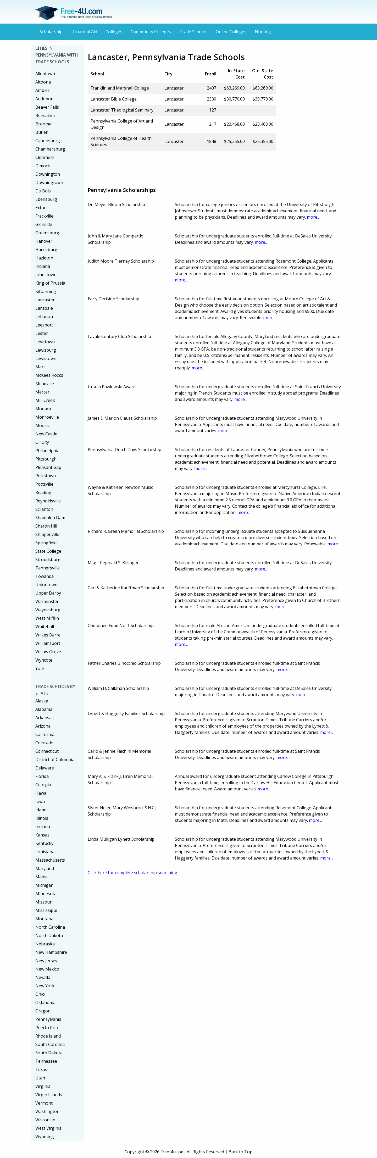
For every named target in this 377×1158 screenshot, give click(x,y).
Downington (47, 174)
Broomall (44, 124)
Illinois (41, 818)
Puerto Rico (46, 1027)
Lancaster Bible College (114, 99)
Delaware (44, 768)
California (44, 734)
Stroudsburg (47, 559)
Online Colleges (231, 32)
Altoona (43, 82)
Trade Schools (193, 32)
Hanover (43, 241)
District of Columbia (54, 759)
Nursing (263, 32)
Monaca (43, 409)
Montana (44, 919)
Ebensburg (46, 199)
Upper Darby (48, 593)
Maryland (44, 868)
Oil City (42, 442)
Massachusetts (50, 860)
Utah (40, 1078)
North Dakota (49, 935)
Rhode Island (48, 1036)
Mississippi (46, 910)
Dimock (42, 166)
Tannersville (47, 568)
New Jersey (46, 960)
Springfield (46, 543)
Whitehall (44, 626)
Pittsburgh (46, 459)
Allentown (45, 73)
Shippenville (47, 534)
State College (48, 551)
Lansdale (44, 308)
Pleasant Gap (48, 467)
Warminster (47, 601)
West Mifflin (47, 618)
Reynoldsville (48, 501)
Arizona (43, 726)
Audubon (44, 99)
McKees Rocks (49, 375)
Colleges (114, 32)
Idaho (41, 810)
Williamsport (47, 643)
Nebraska (45, 944)
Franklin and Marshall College (120, 88)
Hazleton (44, 258)
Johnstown (46, 275)
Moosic (42, 425)
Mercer (42, 392)
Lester (41, 333)
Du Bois (43, 191)
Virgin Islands (48, 1095)
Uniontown (46, 585)
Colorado (44, 743)
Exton (41, 207)
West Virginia (48, 1128)
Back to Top (240, 1152)
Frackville (44, 216)
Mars (40, 367)
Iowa (40, 801)
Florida (42, 776)
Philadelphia (47, 450)
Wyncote (43, 660)
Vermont (44, 1103)
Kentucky (44, 843)
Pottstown (45, 476)
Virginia (43, 1086)
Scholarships (52, 32)
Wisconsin (45, 1120)
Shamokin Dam (50, 517)
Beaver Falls (47, 107)
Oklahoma (45, 1002)
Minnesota (46, 893)
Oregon (43, 1011)
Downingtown (49, 182)
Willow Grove (48, 652)
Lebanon (44, 316)
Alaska (41, 701)
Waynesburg (47, 610)
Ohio (40, 994)
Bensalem (45, 115)
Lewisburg (45, 350)
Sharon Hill (46, 526)
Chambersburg (50, 149)
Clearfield (44, 157)
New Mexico (47, 969)
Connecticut (47, 751)
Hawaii (41, 793)
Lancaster (45, 300)
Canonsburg (47, 140)
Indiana (42, 266)
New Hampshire (51, 952)
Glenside (43, 224)
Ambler (42, 90)
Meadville (44, 383)
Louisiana (44, 852)
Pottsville (44, 484)
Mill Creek (45, 400)
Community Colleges (151, 32)
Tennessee (46, 1061)
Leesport (44, 325)
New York (44, 986)
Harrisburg (46, 249)
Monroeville (47, 417)
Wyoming (44, 1136)
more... (313, 217)
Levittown (45, 342)
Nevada (42, 977)
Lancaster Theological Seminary (122, 110)
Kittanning (45, 291)
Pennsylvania (48, 1019)
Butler (41, 132)
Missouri (44, 902)
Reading (43, 492)
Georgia (43, 785)
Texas (41, 1069)
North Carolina (50, 927)
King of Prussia (50, 283)
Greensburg (47, 233)
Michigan (44, 885)
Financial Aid (85, 32)
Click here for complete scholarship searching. (133, 873)
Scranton (44, 509)
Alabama (43, 709)
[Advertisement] (183, 166)
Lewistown (45, 358)
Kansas (42, 835)
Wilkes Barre (47, 635)
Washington (47, 1111)
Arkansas (44, 718)
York (40, 668)
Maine (41, 877)
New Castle (46, 434)
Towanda (44, 576)
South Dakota (49, 1053)
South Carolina (50, 1044)
